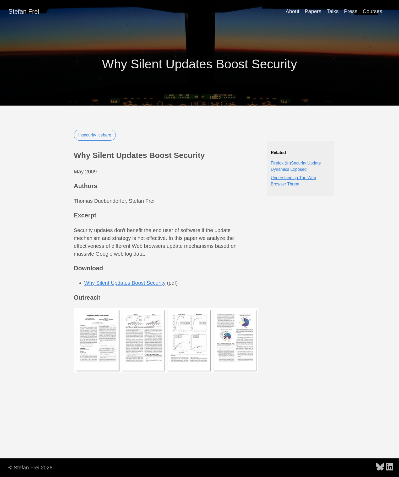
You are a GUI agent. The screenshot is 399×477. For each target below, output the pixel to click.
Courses (372, 11)
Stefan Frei (23, 11)
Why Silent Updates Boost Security (125, 283)
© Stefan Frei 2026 (30, 467)
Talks (333, 11)
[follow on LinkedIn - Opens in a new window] (389, 467)
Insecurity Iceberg (94, 135)
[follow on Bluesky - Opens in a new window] (380, 467)
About (292, 11)
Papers (313, 11)
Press (350, 11)
